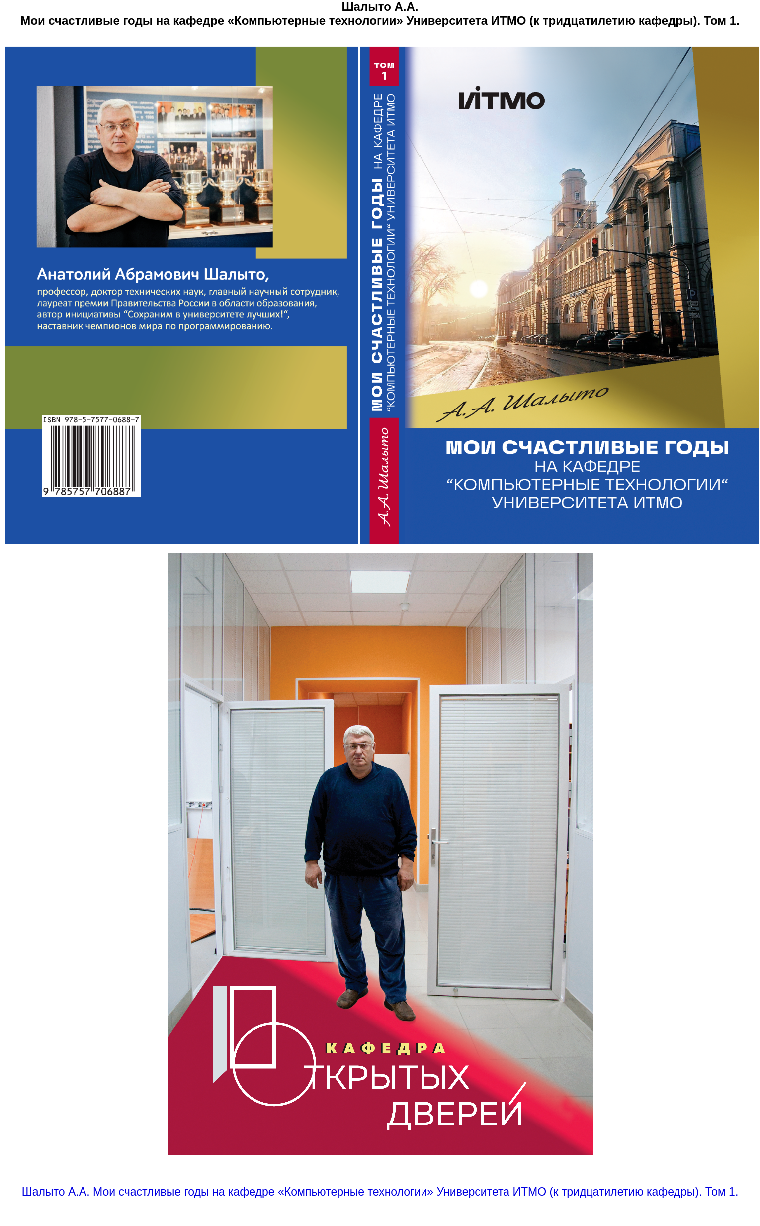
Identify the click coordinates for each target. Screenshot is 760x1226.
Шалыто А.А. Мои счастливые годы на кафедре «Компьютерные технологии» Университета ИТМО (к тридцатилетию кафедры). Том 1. (380, 1191)
